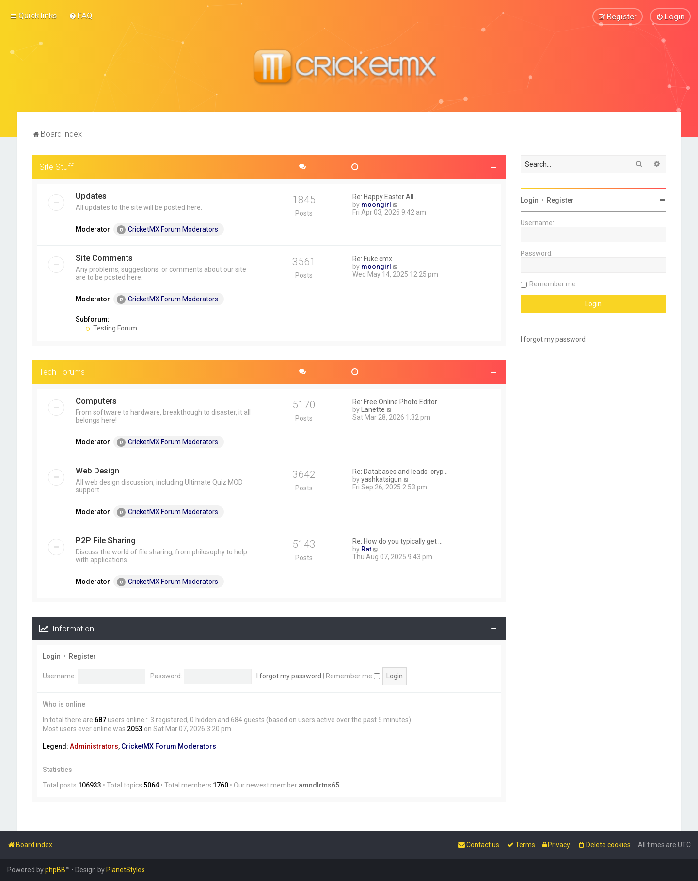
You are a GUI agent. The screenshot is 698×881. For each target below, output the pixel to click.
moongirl (376, 204)
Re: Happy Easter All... (385, 196)
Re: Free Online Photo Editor (394, 401)
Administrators (94, 746)
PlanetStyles (125, 870)
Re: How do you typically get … (397, 541)
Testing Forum (111, 327)
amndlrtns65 (319, 784)
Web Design (97, 470)
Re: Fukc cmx (372, 258)
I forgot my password (288, 675)
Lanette (373, 409)
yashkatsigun (381, 479)
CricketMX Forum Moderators (167, 229)
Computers (96, 400)
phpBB (55, 870)
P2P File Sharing (106, 540)
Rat (366, 548)
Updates (91, 195)
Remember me (353, 675)
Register (82, 656)
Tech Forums (62, 371)
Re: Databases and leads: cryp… (400, 471)
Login (52, 656)
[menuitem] (80, 15)
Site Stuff (56, 166)
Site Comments (104, 257)
